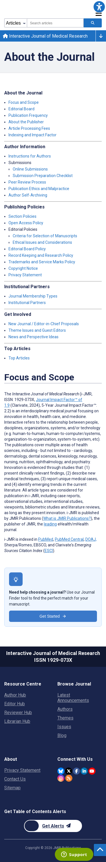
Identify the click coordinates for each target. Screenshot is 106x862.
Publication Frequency (28, 115)
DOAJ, (91, 539)
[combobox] (55, 22)
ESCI (49, 550)
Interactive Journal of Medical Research (45, 36)
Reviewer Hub (18, 712)
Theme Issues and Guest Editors (37, 330)
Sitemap (12, 787)
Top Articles (19, 358)
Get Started (53, 616)
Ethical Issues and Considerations (42, 242)
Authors (65, 709)
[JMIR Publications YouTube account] (92, 771)
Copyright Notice (23, 268)
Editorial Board (21, 109)
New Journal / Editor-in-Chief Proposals (43, 324)
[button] (99, 7)
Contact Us (15, 779)
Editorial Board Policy (27, 249)
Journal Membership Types (32, 296)
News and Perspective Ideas (33, 337)
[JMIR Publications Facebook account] (76, 771)
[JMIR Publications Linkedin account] (84, 771)
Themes (65, 718)
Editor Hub (14, 703)
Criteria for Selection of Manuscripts (45, 236)
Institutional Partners (27, 302)
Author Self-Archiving (27, 195)
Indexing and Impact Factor (32, 135)
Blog (61, 735)
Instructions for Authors (29, 156)
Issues (64, 726)
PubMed (45, 539)
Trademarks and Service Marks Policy (41, 262)
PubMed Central (69, 539)
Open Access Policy (25, 223)
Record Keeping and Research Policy (40, 255)
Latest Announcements (73, 697)
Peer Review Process (27, 182)
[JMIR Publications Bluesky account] (60, 771)
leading (50, 524)
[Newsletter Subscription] (53, 826)
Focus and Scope (23, 102)
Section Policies (22, 216)
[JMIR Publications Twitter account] (68, 771)
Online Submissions (30, 169)
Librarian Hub (17, 721)
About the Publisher (26, 122)
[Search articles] (93, 22)
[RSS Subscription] (68, 778)
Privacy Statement (25, 275)
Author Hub (15, 695)
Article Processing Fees (29, 128)
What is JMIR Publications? (67, 518)
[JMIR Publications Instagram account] (60, 778)
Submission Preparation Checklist (43, 175)
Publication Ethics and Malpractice (38, 188)
